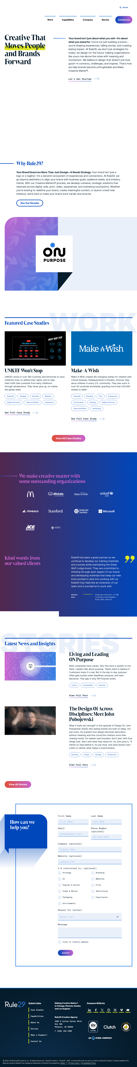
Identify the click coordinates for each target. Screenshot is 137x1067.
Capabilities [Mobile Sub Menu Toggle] (68, 19)
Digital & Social (71, 885)
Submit (65, 952)
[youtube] (127, 1010)
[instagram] (108, 1010)
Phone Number (99, 830)
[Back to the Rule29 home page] (10, 15)
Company (70, 843)
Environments (69, 903)
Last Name (97, 816)
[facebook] (95, 1010)
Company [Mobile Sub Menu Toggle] (88, 19)
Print (98, 885)
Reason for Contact (70, 910)
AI (64, 878)
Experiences (102, 897)
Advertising (102, 891)
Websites (100, 878)
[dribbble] (115, 1010)
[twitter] (102, 1010)
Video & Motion (70, 891)
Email (61, 828)
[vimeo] (121, 1010)
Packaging (67, 897)
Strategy (67, 872)
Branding (100, 872)
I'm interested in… (77, 868)
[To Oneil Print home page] (100, 1038)
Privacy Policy (74, 1063)
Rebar (62, 1063)
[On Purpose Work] (93, 1027)
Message (62, 924)
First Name (64, 816)
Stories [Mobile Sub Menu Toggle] (105, 19)
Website (70, 856)
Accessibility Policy (88, 1063)
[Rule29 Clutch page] (109, 1027)
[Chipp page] (126, 1027)
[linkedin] (89, 1010)
